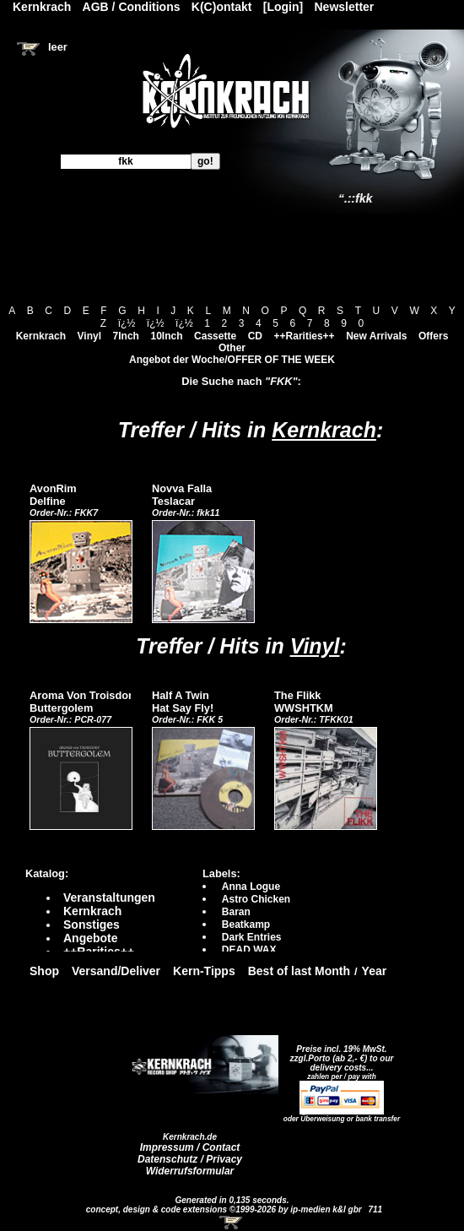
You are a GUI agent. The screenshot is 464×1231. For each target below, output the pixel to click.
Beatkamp (246, 924)
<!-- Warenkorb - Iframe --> (232, 1222)
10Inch (167, 336)
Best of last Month (299, 971)
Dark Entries (252, 937)
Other (232, 348)
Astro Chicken (256, 899)
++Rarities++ (304, 336)
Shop (44, 971)
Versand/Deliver (116, 971)
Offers (433, 336)
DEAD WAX (249, 950)
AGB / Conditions (132, 7)
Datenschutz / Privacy (190, 1159)
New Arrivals (376, 336)
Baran (236, 912)
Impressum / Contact (190, 1147)
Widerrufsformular (190, 1171)
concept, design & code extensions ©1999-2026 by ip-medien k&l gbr (225, 1209)
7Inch (126, 336)
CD (255, 336)
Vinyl (89, 336)
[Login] (283, 7)
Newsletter (345, 7)
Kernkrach (41, 336)
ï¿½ (127, 323)
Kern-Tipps (204, 971)
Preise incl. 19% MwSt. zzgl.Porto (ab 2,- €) (338, 1053)
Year (374, 971)
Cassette (215, 336)
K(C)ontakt (222, 7)
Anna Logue (251, 886)
